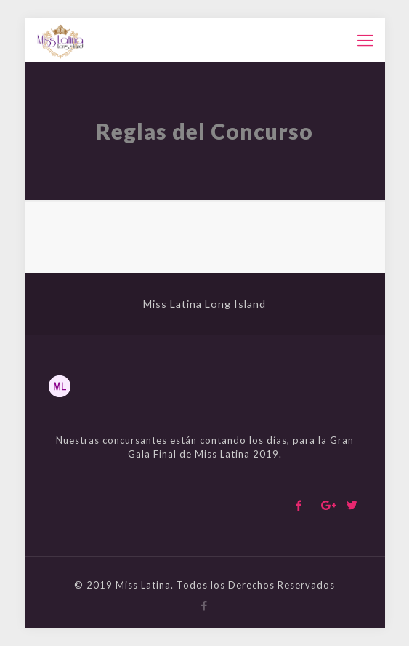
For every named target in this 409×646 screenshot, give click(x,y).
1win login (109, 247)
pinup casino (59, 247)
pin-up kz (12, 18)
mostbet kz (136, 247)
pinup (3, 18)
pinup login (80, 273)
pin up (89, 247)
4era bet (148, 247)
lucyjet (50, 18)
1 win (137, 273)
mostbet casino (76, 247)
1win (126, 247)
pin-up (31, 18)
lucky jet (100, 273)
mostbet (22, 18)
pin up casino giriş (63, 273)
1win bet (98, 247)
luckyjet (146, 273)
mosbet (120, 247)
